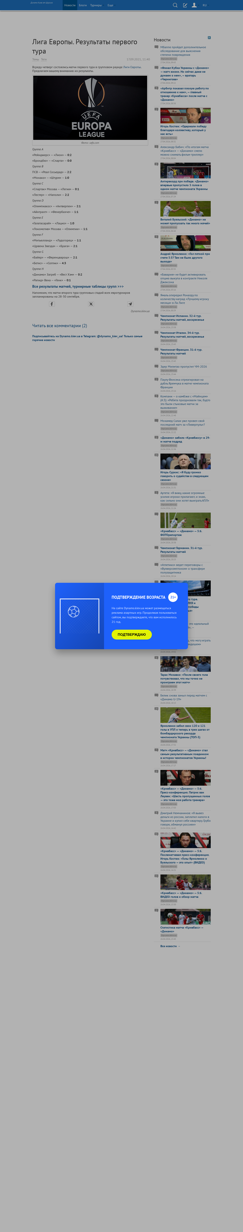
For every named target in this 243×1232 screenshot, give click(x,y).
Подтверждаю (132, 634)
